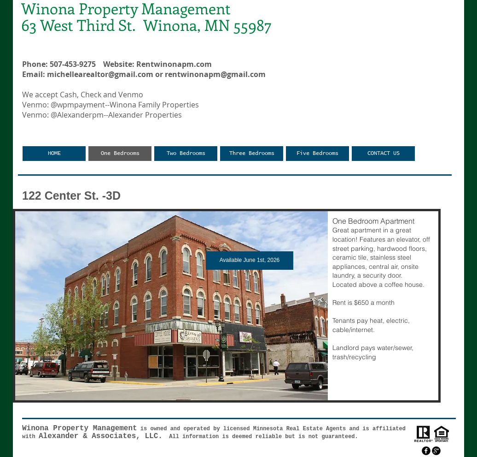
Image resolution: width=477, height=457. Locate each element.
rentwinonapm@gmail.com (215, 74)
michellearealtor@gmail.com (100, 74)
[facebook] (426, 450)
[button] (227, 306)
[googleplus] (436, 450)
